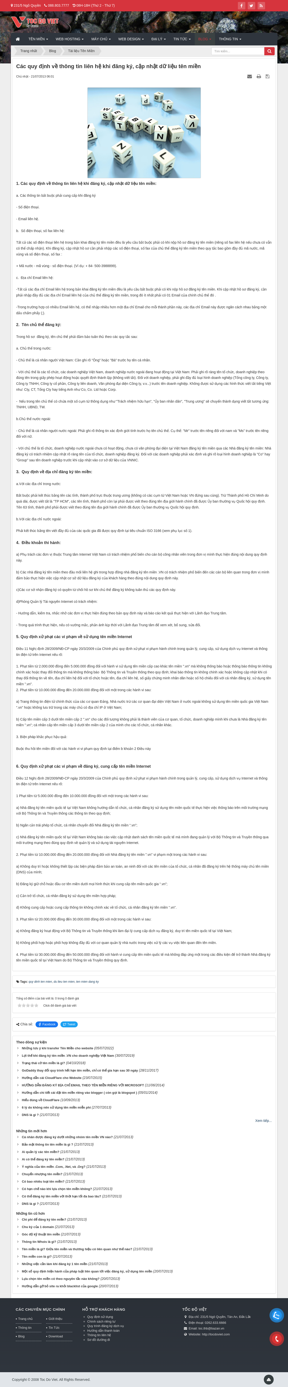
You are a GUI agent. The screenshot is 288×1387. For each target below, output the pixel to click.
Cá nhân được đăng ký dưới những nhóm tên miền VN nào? (67, 1137)
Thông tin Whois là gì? (39, 1242)
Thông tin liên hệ (99, 1335)
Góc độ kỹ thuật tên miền (41, 1234)
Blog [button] (204, 40)
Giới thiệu (55, 1319)
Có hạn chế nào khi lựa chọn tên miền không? (57, 1189)
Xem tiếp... (263, 1121)
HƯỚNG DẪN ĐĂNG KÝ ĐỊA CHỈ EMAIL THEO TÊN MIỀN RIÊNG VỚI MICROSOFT (83, 1085)
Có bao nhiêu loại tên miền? (43, 1181)
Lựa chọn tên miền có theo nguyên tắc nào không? (60, 1279)
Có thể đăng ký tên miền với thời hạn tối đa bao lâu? (61, 1196)
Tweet (69, 1024)
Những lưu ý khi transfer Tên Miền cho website (57, 1048)
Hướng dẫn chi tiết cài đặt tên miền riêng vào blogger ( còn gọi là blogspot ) (79, 1092)
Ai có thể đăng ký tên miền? (43, 1159)
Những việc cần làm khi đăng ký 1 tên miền (54, 1264)
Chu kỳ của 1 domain (38, 1227)
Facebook (47, 1024)
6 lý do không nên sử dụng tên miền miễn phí (56, 1107)
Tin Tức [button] (182, 40)
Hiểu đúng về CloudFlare (40, 1100)
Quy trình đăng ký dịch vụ (105, 1326)
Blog (21, 1336)
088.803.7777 (58, 5)
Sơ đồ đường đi (98, 1340)
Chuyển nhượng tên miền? (42, 1174)
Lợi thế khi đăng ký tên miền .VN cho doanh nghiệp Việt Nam (68, 1055)
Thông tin (25, 1327)
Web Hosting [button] (70, 40)
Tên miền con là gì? (37, 1256)
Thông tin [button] (230, 40)
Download (56, 1336)
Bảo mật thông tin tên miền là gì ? (47, 1144)
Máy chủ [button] (101, 40)
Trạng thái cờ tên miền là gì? (43, 1063)
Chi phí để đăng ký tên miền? (44, 1219)
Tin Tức (54, 1327)
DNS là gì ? (30, 1115)
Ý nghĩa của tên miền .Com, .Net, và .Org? (53, 1167)
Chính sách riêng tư (101, 1321)
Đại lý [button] (159, 40)
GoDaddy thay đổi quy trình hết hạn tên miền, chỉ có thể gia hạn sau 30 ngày (80, 1070)
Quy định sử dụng (100, 1317)
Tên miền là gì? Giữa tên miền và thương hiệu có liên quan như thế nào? (77, 1249)
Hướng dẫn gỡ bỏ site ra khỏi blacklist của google (60, 1286)
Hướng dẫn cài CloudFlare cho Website (51, 1078)
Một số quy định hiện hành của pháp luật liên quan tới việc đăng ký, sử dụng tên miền (87, 1271)
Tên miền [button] (38, 40)
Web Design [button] (131, 40)
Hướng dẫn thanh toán (103, 1330)
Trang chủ (25, 1319)
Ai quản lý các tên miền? (40, 1152)
